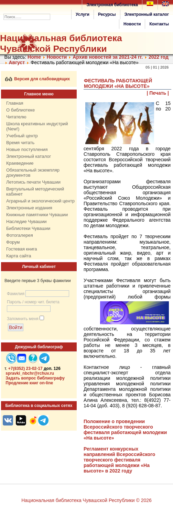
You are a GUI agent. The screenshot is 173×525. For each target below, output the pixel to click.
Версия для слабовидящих (37, 79)
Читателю (16, 116)
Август (17, 62)
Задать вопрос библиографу (35, 378)
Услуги (82, 14)
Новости (132, 24)
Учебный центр (22, 135)
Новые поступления (26, 149)
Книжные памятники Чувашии (37, 214)
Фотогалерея (19, 235)
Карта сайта (18, 255)
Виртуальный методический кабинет (35, 191)
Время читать (20, 142)
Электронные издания (29, 207)
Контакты (159, 24)
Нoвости (57, 57)
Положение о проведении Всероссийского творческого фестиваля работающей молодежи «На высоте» (125, 430)
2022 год (159, 57)
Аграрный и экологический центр (40, 200)
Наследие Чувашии (26, 221)
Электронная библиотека (112, 4)
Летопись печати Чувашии (33, 182)
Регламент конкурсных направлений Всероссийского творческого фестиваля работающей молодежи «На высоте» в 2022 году (119, 460)
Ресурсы (107, 14)
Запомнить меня (23, 318)
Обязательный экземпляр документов (33, 172)
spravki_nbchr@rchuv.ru (30, 373)
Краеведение (19, 163)
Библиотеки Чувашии (28, 228)
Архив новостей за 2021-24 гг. (108, 57)
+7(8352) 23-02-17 (25, 368)
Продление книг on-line (29, 383)
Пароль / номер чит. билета (33, 302)
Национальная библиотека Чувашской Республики (61, 43)
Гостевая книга (21, 249)
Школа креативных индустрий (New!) (37, 126)
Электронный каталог (147, 14)
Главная (14, 103)
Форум (13, 242)
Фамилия (15, 293)
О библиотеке (20, 110)
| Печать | (158, 93)
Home (34, 57)
